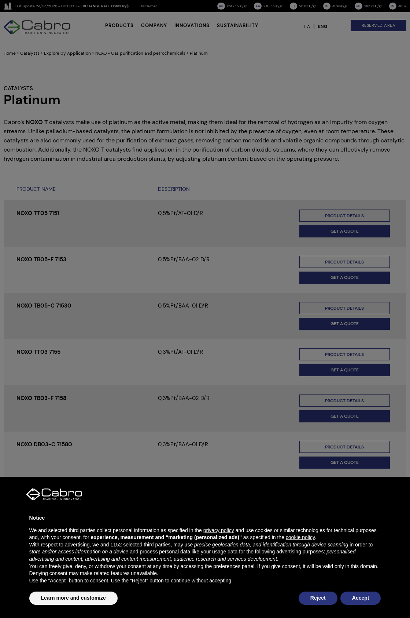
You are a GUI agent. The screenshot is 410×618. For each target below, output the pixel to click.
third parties (157, 545)
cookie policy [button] (300, 537)
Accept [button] (360, 598)
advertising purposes (300, 552)
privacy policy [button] (218, 530)
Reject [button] (318, 598)
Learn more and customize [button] (73, 598)
